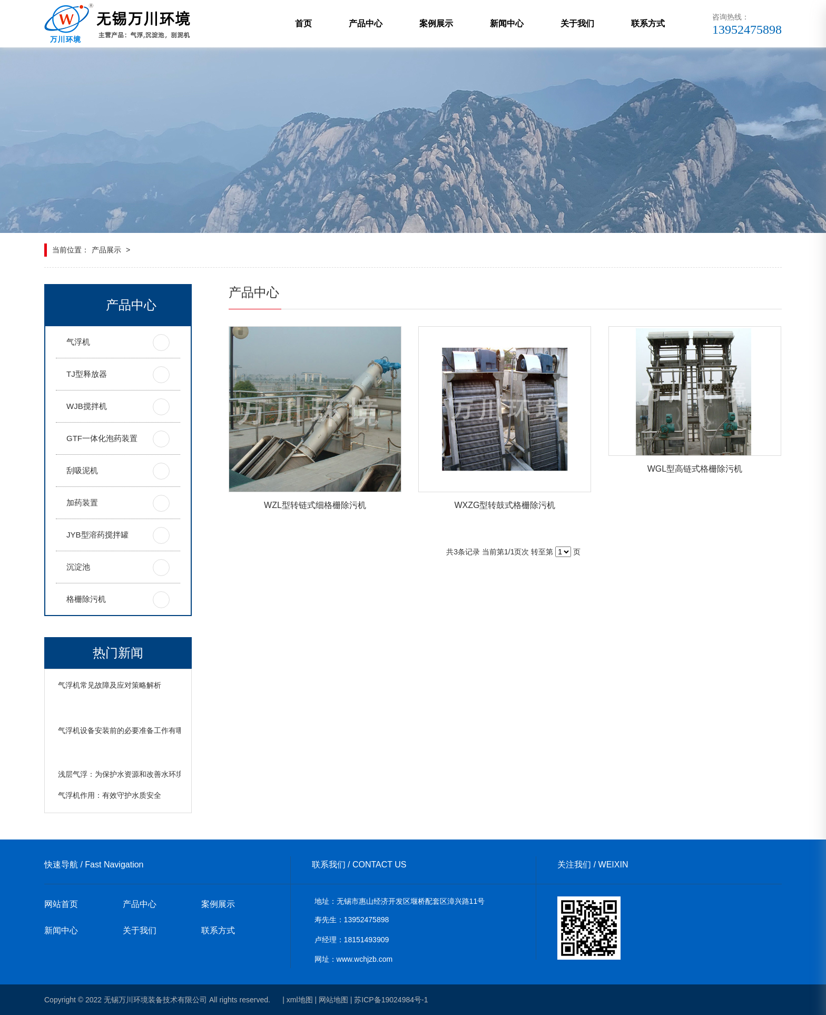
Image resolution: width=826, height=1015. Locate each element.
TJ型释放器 (86, 373)
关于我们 (577, 23)
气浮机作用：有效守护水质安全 (109, 795)
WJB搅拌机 (86, 406)
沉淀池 (78, 566)
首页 (303, 23)
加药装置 (82, 502)
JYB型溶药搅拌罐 (97, 534)
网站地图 (333, 1000)
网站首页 (61, 904)
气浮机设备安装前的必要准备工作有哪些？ (128, 730)
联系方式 (648, 23)
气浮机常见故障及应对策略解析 (109, 685)
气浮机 (78, 341)
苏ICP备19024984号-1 (391, 1000)
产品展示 (106, 250)
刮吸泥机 (82, 470)
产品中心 (365, 23)
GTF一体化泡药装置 (101, 438)
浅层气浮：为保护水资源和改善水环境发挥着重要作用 (146, 774)
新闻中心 (507, 23)
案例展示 (436, 23)
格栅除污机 (86, 598)
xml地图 (300, 1000)
